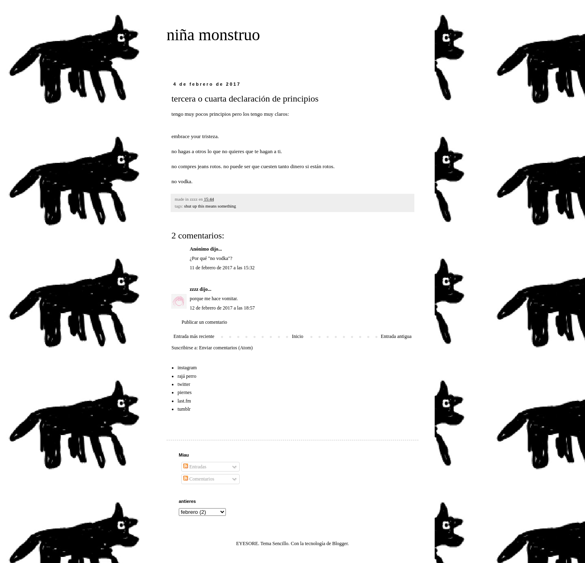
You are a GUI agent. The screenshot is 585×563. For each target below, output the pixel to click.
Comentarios (198, 479)
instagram (187, 367)
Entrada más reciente (193, 336)
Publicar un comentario (204, 322)
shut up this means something (210, 206)
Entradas (194, 467)
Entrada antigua (396, 336)
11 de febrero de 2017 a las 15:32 (222, 268)
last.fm (184, 401)
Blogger (340, 543)
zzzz (194, 289)
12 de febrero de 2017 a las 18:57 (222, 308)
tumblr (184, 409)
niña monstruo (213, 35)
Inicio (297, 336)
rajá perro (187, 376)
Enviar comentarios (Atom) (226, 348)
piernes (185, 392)
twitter (184, 384)
